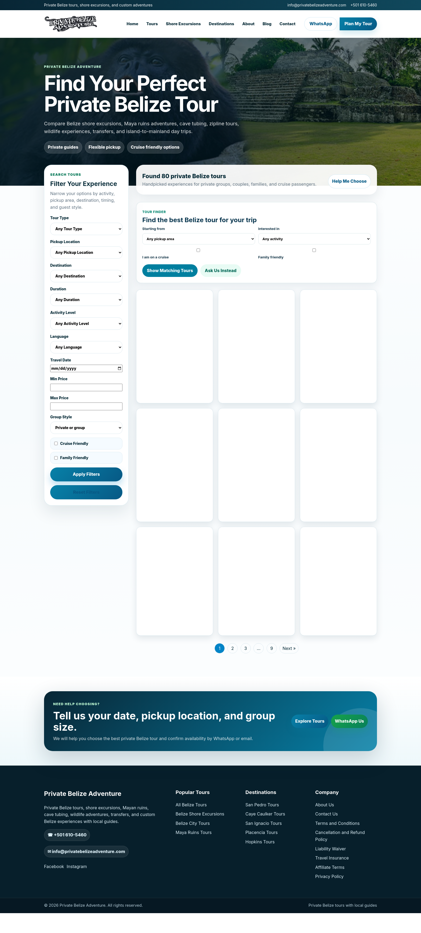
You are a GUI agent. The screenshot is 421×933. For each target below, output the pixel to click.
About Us (324, 831)
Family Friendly (71, 458)
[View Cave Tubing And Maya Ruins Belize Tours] (256, 436)
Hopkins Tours (260, 868)
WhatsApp (320, 23)
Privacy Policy (329, 902)
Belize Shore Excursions (200, 840)
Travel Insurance (332, 884)
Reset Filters (86, 492)
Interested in (314, 234)
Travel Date (86, 365)
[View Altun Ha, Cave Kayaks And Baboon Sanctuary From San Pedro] (174, 436)
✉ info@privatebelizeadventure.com (86, 877)
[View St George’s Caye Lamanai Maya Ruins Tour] (174, 311)
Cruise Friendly (71, 443)
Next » (289, 674)
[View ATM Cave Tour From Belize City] (338, 565)
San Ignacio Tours (263, 849)
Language (86, 343)
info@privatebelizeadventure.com (317, 5)
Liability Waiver (330, 875)
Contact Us (326, 840)
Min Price (86, 384)
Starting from (198, 234)
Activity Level (86, 320)
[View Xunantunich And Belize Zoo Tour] (256, 565)
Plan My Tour (358, 23)
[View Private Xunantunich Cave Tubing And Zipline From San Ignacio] (338, 311)
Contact (287, 23)
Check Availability (192, 399)
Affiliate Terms (329, 893)
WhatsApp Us (347, 747)
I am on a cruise (197, 252)
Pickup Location (86, 249)
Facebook (54, 892)
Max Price (86, 403)
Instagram (77, 892)
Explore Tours (303, 747)
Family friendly (313, 252)
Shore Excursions (183, 23)
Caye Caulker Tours (265, 840)
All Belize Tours (191, 831)
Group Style (86, 424)
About (248, 23)
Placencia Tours (261, 858)
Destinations (221, 23)
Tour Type (86, 225)
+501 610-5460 (363, 5)
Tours (152, 23)
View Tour (157, 399)
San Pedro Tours (262, 831)
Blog (267, 23)
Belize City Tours (193, 849)
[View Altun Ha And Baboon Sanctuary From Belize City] (256, 311)
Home (133, 23)
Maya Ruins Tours (194, 858)
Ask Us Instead (221, 269)
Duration (86, 296)
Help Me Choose (347, 178)
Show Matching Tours (170, 269)
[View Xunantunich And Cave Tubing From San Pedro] (338, 436)
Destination (86, 272)
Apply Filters (86, 474)
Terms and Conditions (337, 849)
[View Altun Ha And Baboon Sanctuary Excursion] (174, 565)
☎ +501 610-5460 (67, 861)
